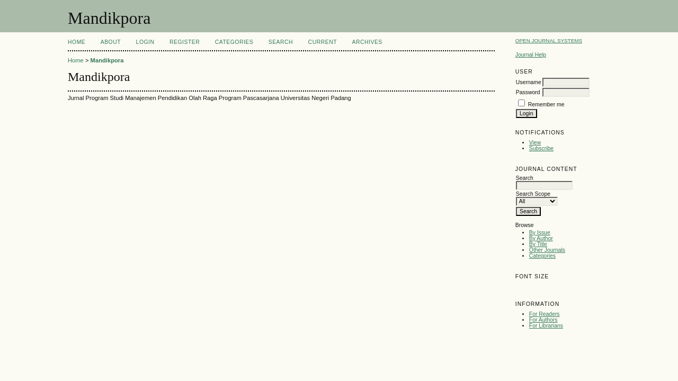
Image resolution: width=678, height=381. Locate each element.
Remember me (546, 104)
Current (322, 42)
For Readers (544, 314)
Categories (542, 256)
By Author (541, 238)
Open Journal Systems (548, 40)
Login (145, 42)
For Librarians (546, 326)
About (111, 42)
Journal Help (530, 55)
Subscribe (541, 148)
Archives (367, 42)
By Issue (539, 232)
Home (76, 42)
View (535, 143)
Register (185, 42)
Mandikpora (107, 60)
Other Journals (547, 250)
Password (528, 92)
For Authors (543, 320)
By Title (538, 244)
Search (281, 42)
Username (528, 82)
